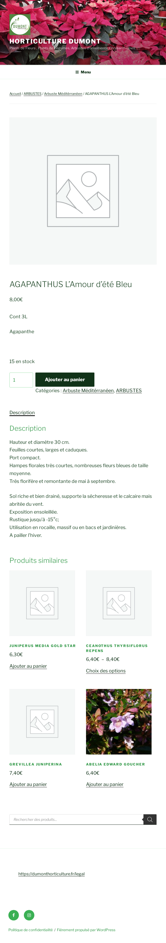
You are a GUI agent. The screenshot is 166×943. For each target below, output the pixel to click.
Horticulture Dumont (55, 41)
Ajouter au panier (65, 379)
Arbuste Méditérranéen (63, 93)
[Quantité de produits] (21, 380)
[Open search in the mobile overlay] (83, 819)
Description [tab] (22, 412)
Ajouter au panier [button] (28, 666)
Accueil (15, 93)
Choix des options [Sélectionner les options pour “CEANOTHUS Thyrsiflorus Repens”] (106, 670)
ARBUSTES (32, 93)
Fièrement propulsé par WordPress (86, 930)
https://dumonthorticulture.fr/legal (51, 873)
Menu (83, 72)
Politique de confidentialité (30, 930)
